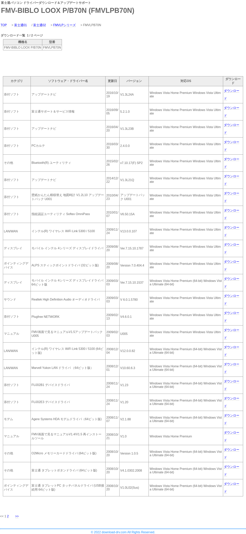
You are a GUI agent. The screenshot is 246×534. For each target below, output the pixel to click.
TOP (4, 25)
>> (17, 516)
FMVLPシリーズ (64, 25)
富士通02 (39, 25)
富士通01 (20, 25)
